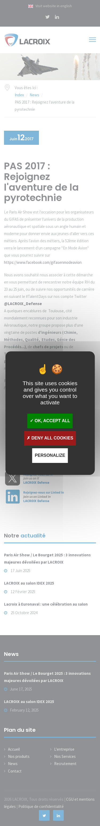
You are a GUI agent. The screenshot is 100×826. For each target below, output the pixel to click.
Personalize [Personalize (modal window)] (50, 455)
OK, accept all (50, 420)
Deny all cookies (50, 438)
